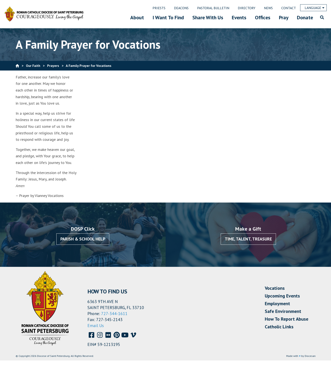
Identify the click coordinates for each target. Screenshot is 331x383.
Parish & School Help (82, 239)
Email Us (95, 325)
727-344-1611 (114, 313)
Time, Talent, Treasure (248, 239)
